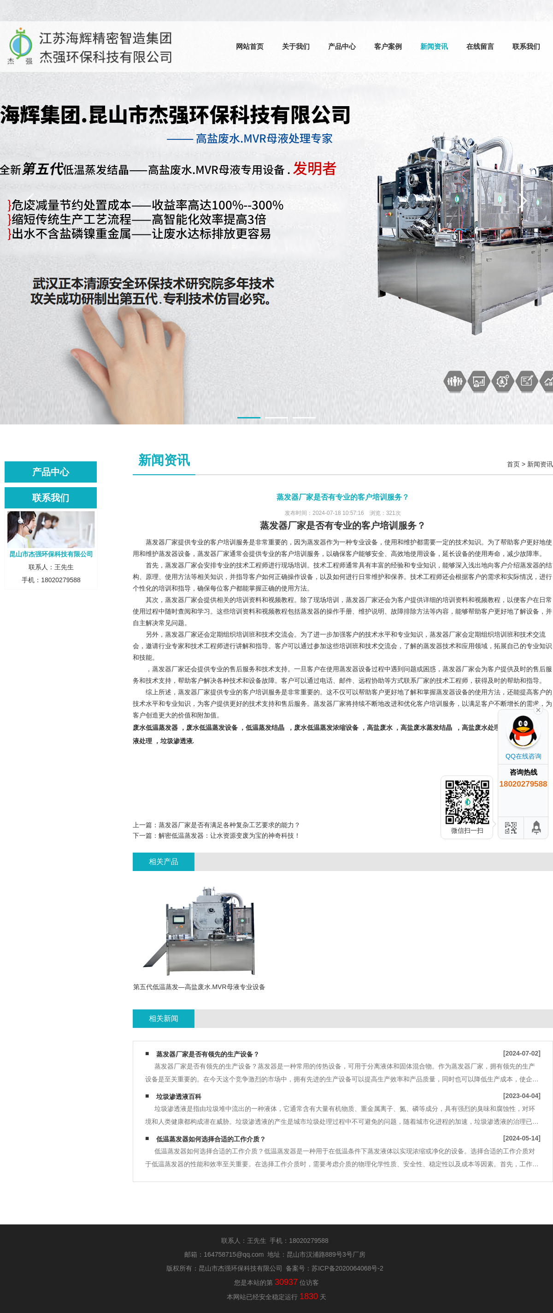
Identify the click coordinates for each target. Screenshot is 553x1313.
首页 (513, 464)
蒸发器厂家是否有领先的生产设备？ (207, 1054)
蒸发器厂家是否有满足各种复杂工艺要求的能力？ (229, 825)
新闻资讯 (434, 46)
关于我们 (296, 46)
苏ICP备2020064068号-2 (347, 1268)
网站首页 (250, 46)
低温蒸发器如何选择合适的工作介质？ (211, 1139)
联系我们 (526, 46)
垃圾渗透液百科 (178, 1096)
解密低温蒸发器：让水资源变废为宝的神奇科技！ (229, 835)
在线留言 (480, 46)
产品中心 (342, 46)
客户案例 (388, 46)
